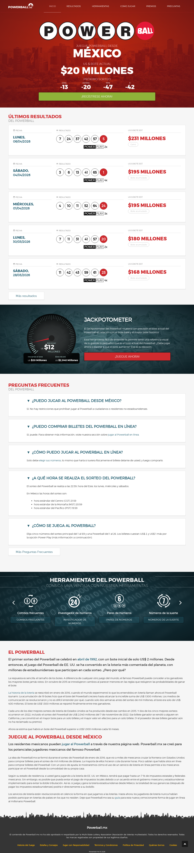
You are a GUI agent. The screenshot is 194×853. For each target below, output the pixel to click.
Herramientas (100, 6)
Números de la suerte (163, 619)
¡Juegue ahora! (127, 356)
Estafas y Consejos (49, 845)
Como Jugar (127, 6)
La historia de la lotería (21, 692)
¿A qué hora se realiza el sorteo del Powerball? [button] (83, 478)
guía (117, 797)
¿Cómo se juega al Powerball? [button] (63, 525)
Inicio (52, 6)
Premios (151, 6)
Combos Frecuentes (30, 619)
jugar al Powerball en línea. (123, 434)
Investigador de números (74, 621)
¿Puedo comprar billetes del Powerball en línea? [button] (84, 426)
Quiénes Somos (156, 845)
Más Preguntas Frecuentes (34, 552)
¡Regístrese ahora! (97, 96)
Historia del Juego (26, 845)
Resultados (74, 6)
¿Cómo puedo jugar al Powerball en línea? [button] (77, 452)
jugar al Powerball (76, 744)
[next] (180, 602)
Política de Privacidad (133, 845)
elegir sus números (50, 460)
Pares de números (119, 619)
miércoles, (32, 206)
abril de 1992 (87, 659)
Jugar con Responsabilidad (76, 845)
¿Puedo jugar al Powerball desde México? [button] (76, 401)
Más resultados (26, 296)
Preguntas (173, 6)
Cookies (173, 845)
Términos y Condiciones (106, 845)
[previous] (14, 602)
